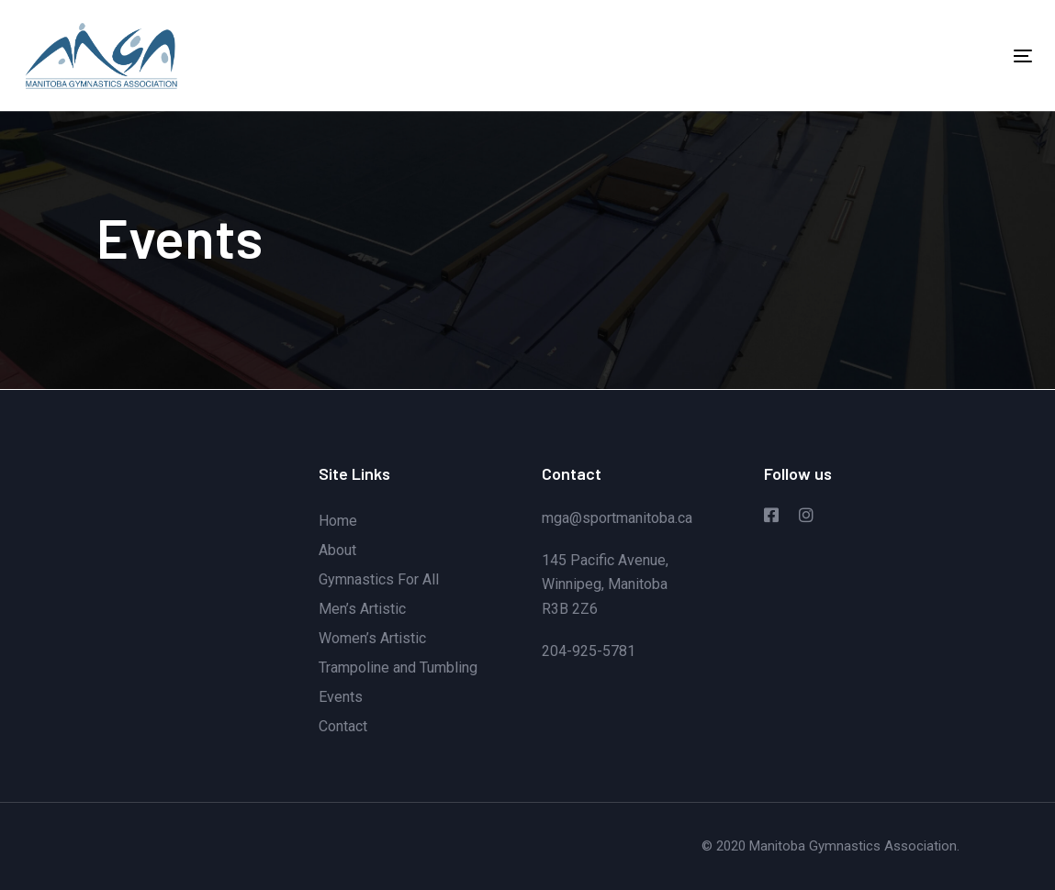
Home (338, 520)
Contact (343, 726)
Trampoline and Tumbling (398, 667)
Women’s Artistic (372, 638)
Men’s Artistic (362, 608)
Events (341, 697)
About (337, 550)
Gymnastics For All (379, 579)
